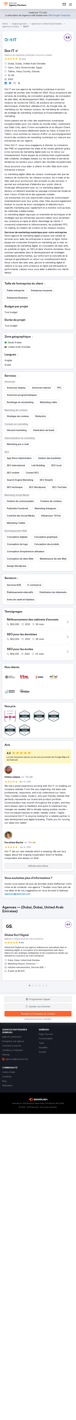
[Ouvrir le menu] (70, 4)
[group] (38, 946)
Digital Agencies (19, 23)
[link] (64, 4)
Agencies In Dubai (10, 26)
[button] (68, 37)
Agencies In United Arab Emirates (46, 23)
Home (5, 23)
